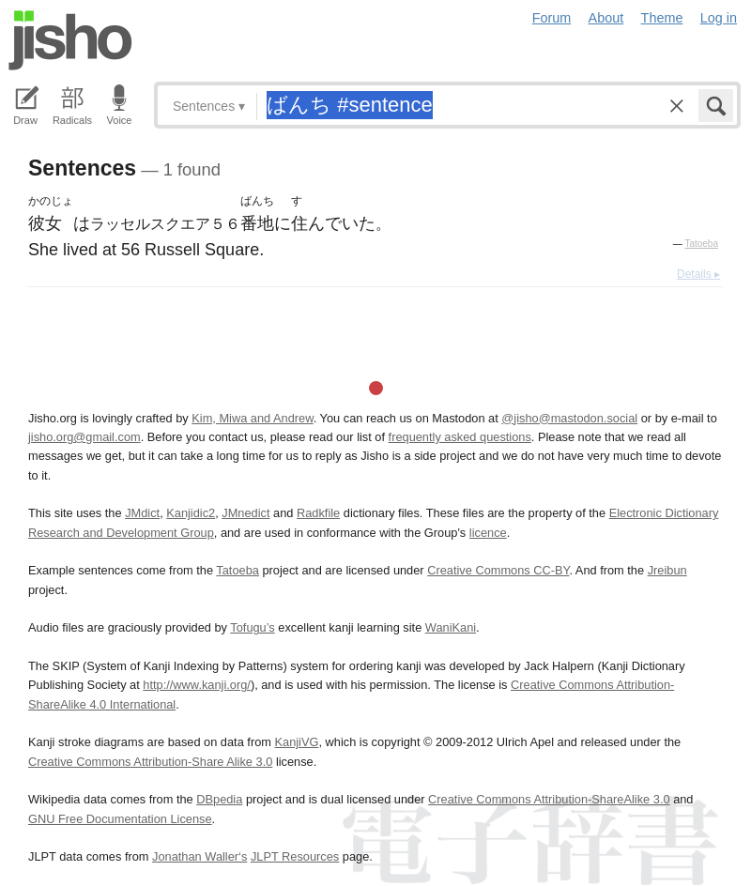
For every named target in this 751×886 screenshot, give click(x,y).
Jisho (70, 40)
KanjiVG (296, 742)
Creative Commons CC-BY (498, 570)
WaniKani (450, 627)
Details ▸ (698, 274)
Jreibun (667, 570)
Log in (718, 17)
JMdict (142, 513)
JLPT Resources (295, 856)
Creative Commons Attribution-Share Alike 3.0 (150, 762)
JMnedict (245, 513)
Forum (552, 17)
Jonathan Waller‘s (199, 856)
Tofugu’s (252, 627)
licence (488, 533)
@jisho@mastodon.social (569, 418)
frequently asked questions (460, 437)
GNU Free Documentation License (120, 819)
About (606, 17)
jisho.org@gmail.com (84, 437)
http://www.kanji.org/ (197, 685)
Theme (662, 17)
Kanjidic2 (190, 513)
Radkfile (318, 513)
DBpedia (219, 799)
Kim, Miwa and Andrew (252, 418)
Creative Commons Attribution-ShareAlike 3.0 (548, 799)
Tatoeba (701, 243)
